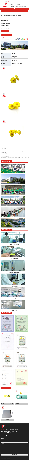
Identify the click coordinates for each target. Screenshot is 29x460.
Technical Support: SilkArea (5, 458)
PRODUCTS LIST (14, 11)
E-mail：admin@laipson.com (5, 435)
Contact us (5, 31)
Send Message (14, 454)
